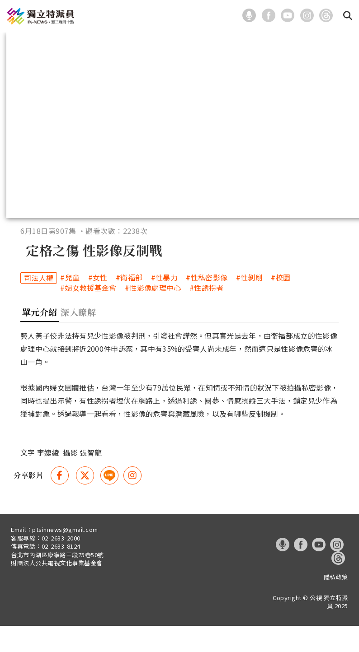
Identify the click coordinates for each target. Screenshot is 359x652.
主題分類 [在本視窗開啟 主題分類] (138, 42)
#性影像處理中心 (153, 314)
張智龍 (91, 479)
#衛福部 (129, 304)
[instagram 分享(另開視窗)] (132, 502)
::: (233, 15)
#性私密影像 (206, 304)
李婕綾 (48, 479)
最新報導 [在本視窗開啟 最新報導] (41, 42)
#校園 (280, 304)
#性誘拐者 (206, 314)
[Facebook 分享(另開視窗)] (60, 502)
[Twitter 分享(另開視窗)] (85, 502)
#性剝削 (249, 304)
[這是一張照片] (251, 14)
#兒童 (70, 304)
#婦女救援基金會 (88, 314)
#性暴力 (164, 304)
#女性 (98, 304)
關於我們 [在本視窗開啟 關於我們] (331, 42)
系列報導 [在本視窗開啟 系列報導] (234, 42)
